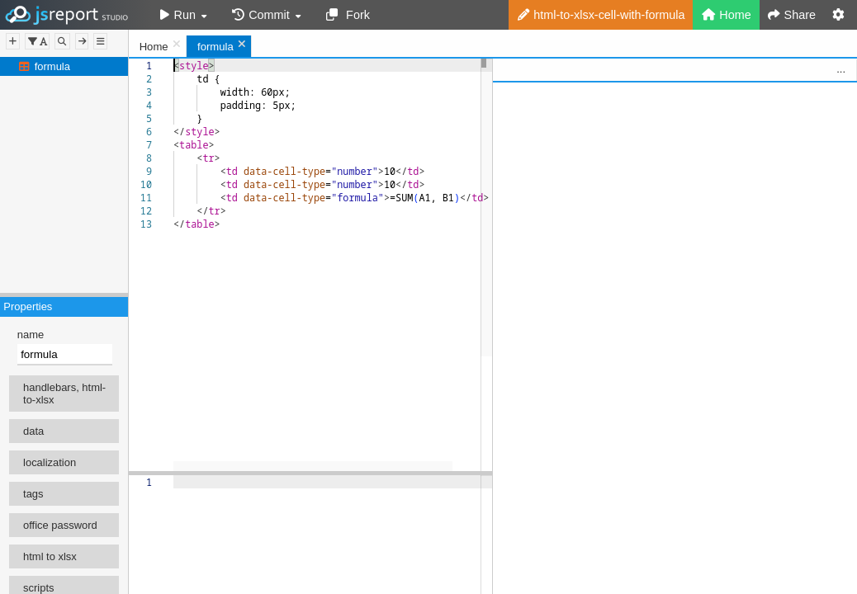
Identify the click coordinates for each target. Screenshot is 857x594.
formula (52, 66)
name (30, 334)
